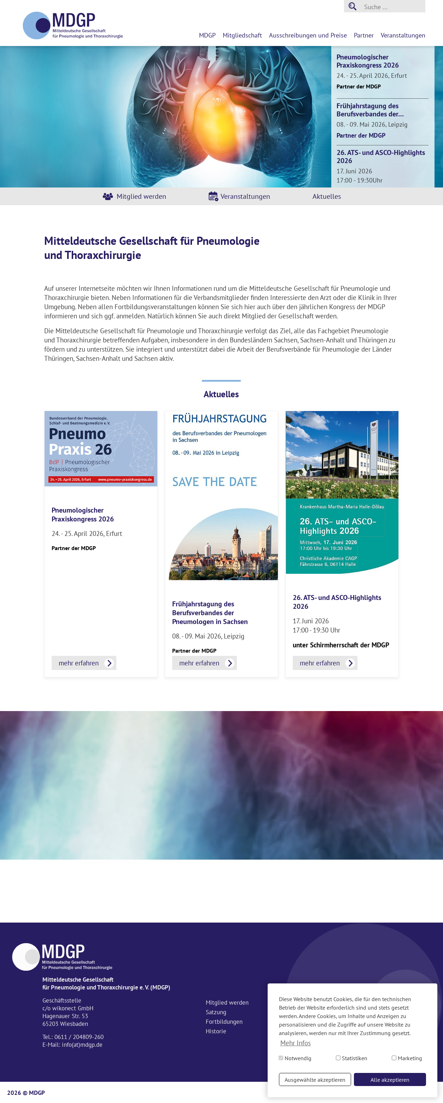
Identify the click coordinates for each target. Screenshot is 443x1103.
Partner (364, 35)
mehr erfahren (79, 663)
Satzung (216, 1012)
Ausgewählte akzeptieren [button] (315, 1079)
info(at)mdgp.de (82, 1045)
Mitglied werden (141, 196)
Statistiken (351, 1058)
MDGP (207, 35)
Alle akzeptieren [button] (390, 1079)
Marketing (407, 1058)
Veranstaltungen (403, 35)
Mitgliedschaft (242, 35)
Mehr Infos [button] (295, 1043)
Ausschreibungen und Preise (308, 35)
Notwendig (295, 1058)
